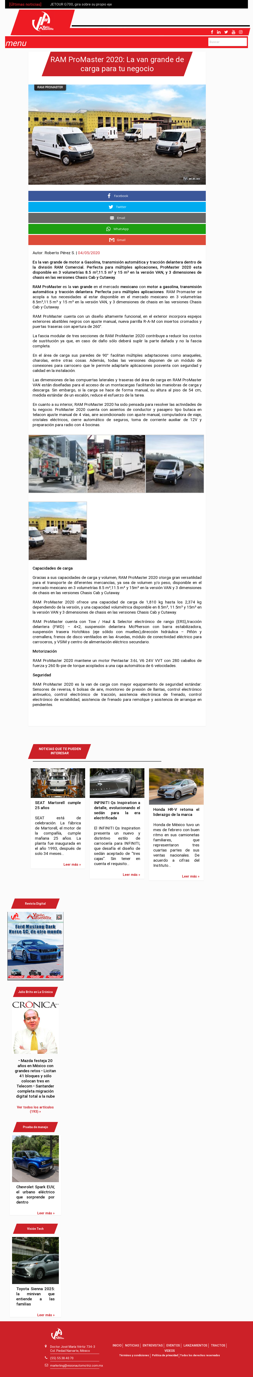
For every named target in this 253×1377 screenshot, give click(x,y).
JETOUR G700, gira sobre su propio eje (81, 4)
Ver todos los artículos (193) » (35, 1109)
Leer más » (72, 864)
